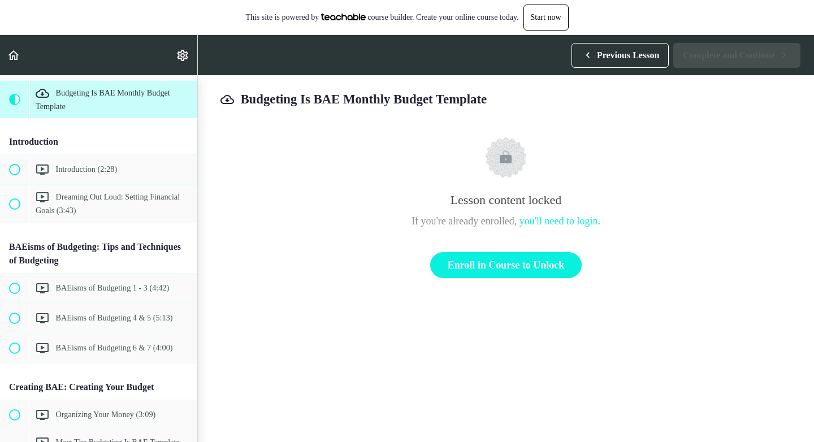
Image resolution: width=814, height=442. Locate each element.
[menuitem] (183, 55)
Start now (546, 17)
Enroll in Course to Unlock (506, 265)
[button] (14, 55)
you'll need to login (558, 221)
